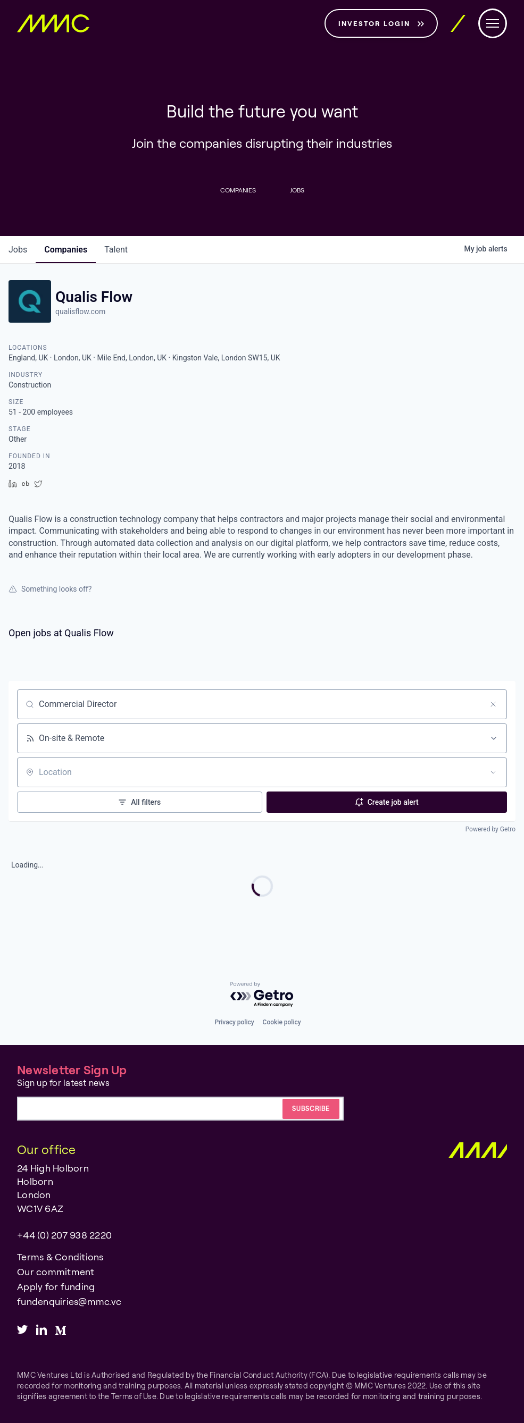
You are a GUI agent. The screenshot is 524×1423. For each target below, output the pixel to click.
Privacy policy (234, 1022)
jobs (18, 250)
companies (65, 250)
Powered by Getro (490, 829)
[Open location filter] (493, 772)
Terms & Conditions (60, 1256)
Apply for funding (56, 1286)
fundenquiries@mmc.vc (69, 1301)
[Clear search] (493, 704)
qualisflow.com (80, 311)
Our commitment (56, 1271)
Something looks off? (50, 589)
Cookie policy (282, 1022)
